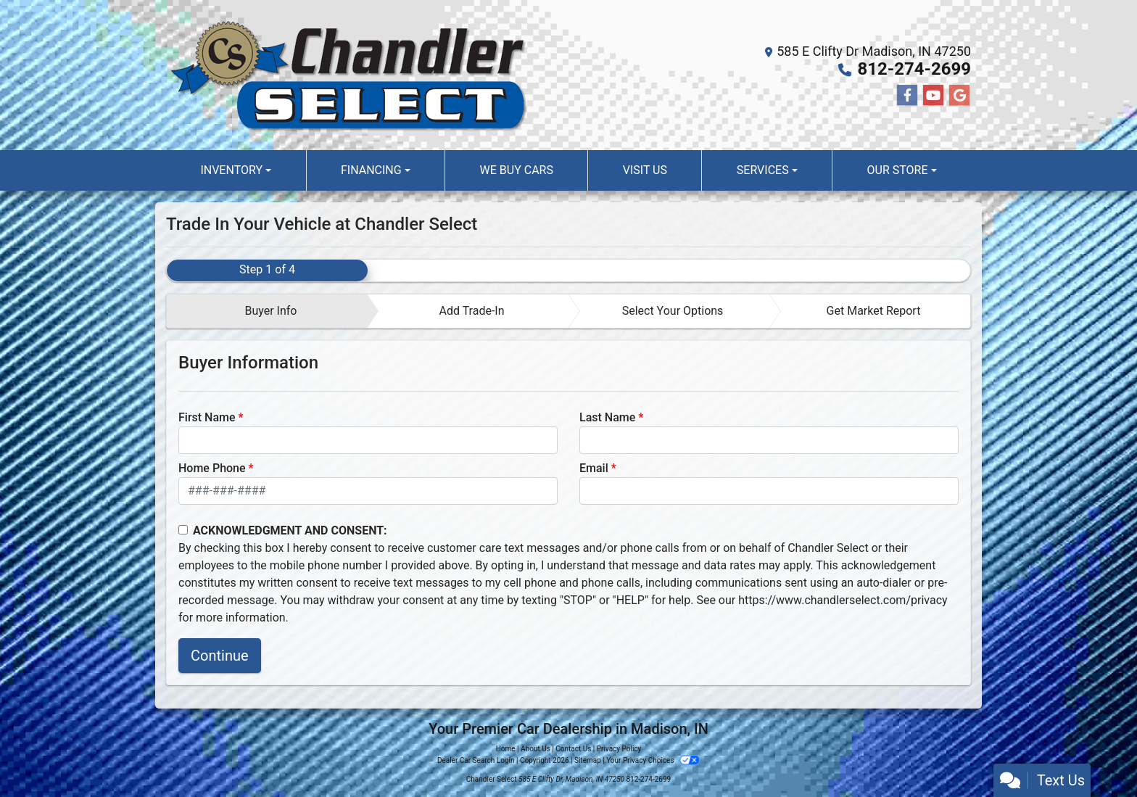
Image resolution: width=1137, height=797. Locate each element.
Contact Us (573, 749)
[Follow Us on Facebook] (907, 96)
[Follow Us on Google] (959, 96)
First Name (207, 417)
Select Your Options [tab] (673, 311)
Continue (220, 655)
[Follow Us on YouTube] (933, 96)
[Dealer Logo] (347, 75)
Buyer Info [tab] (270, 311)
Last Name (607, 417)
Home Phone (212, 468)
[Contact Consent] (183, 529)
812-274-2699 (914, 69)
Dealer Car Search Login (476, 760)
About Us (535, 749)
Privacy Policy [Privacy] (619, 749)
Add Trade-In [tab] (471, 311)
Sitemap (587, 760)
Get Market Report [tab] (874, 311)
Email (593, 468)
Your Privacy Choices (653, 760)
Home (506, 749)
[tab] (267, 311)
